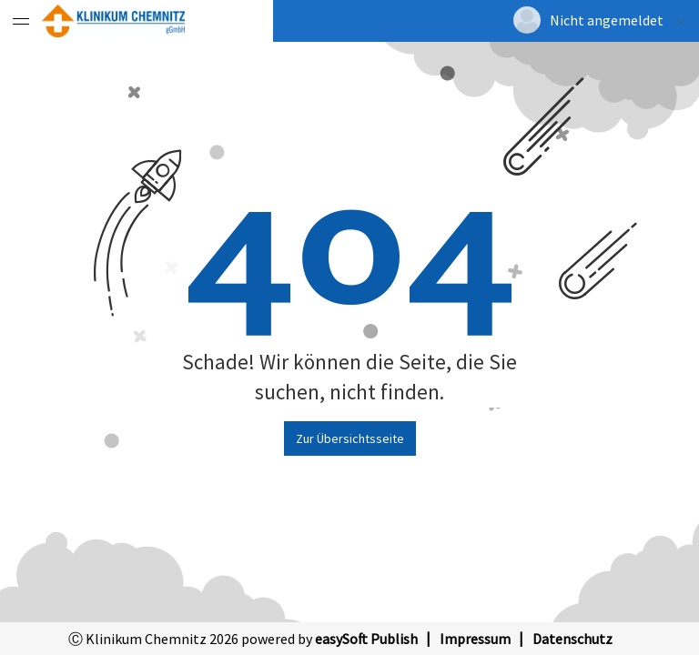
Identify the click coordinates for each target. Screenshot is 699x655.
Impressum (475, 639)
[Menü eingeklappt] (21, 21)
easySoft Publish (366, 639)
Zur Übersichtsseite (350, 438)
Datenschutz (572, 639)
